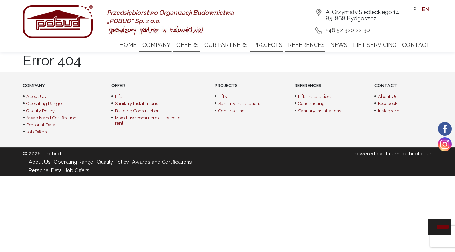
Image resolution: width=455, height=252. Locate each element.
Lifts (119, 96)
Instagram (388, 110)
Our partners (226, 45)
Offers (187, 45)
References (306, 45)
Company (156, 45)
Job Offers (36, 131)
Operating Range (44, 103)
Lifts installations (315, 96)
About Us (36, 96)
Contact (416, 45)
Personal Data (40, 124)
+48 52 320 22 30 (348, 30)
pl (416, 9)
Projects (267, 45)
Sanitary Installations (136, 103)
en (425, 9)
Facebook (388, 103)
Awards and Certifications (52, 117)
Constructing (231, 110)
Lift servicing (375, 45)
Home (128, 45)
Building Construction (137, 110)
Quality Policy (40, 110)
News (338, 45)
